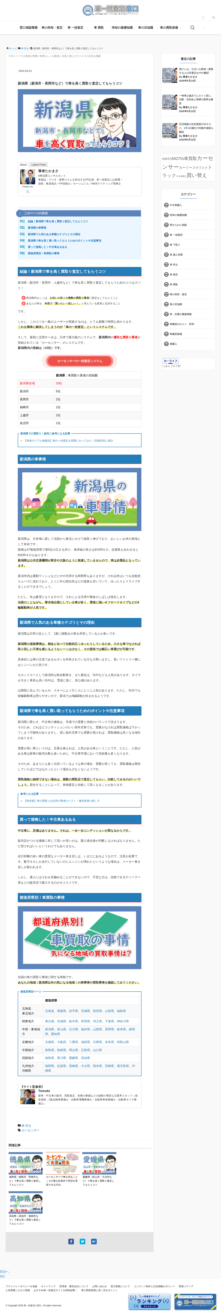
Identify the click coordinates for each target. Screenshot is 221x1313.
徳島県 (49, 1057)
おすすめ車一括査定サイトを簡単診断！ (55, 1290)
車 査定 (174, 274)
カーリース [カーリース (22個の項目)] (187, 168)
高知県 (85, 1057)
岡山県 (73, 1050)
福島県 (121, 1011)
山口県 (97, 1050)
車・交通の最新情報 (181, 314)
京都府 (49, 1042)
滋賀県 (85, 1042)
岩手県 (73, 1011)
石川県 (73, 1029)
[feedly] (213, 17)
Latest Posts (38, 164)
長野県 (109, 1029)
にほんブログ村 (171, 365)
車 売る (26, 1125)
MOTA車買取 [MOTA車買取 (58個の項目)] (184, 158)
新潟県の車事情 (37, 227)
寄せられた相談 (178, 225)
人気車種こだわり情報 (18, 1290)
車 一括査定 (75, 27)
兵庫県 (97, 1042)
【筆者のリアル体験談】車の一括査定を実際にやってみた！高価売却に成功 (68, 440)
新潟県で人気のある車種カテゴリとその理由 (54, 234)
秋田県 (97, 1011)
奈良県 (109, 1042)
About (23, 164)
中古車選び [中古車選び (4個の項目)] (181, 176)
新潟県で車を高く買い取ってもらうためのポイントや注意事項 (64, 240)
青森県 (61, 1011)
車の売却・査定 (52, 27)
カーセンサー (30, 1130)
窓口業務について (120, 1286)
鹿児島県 (123, 1066)
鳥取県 (49, 1050)
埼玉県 (97, 1021)
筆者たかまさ (48, 171)
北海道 (49, 1011)
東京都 (49, 1021)
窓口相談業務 (29, 27)
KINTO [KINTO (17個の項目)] (167, 159)
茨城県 (61, 1021)
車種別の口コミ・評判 (182, 324)
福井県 (85, 1029)
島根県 (61, 1050)
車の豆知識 (145, 27)
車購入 (173, 344)
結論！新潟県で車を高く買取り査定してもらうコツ (58, 221)
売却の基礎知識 (122, 27)
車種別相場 (176, 334)
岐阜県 (121, 1029)
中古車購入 (176, 205)
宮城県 (85, 1011)
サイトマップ (48, 1286)
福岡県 (49, 1066)
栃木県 (73, 1021)
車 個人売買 (176, 254)
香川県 (61, 1057)
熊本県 (97, 1066)
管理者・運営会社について (74, 1286)
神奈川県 (123, 1021)
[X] (203, 17)
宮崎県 (109, 1066)
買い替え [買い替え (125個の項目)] (197, 175)
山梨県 (97, 1029)
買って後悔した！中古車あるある (47, 246)
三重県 (73, 1042)
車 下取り (175, 244)
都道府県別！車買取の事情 (43, 253)
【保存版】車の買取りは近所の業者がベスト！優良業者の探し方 (62, 800)
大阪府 (61, 1042)
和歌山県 (123, 1042)
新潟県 (49, 1029)
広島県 (85, 1050)
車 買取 (99, 27)
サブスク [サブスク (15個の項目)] (202, 167)
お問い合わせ (99, 1286)
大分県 (85, 1066)
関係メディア (186, 1286)
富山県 (61, 1029)
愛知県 (55, 1034)
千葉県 (109, 1021)
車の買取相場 (169, 27)
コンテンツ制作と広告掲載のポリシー (154, 1286)
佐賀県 (61, 1066)
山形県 (109, 1011)
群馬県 (85, 1021)
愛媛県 (73, 1057)
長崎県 (73, 1066)
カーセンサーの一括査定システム (79, 361)
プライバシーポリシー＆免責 (21, 1286)
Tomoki (44, 1091)
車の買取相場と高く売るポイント (99, 1290)
